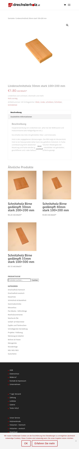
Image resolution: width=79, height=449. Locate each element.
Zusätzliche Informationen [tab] (21, 117)
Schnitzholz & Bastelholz (17, 300)
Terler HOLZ (14, 408)
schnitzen (49, 102)
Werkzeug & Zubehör (16, 336)
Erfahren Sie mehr (45, 443)
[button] (67, 25)
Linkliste (13, 401)
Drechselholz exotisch (16, 293)
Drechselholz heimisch (16, 290)
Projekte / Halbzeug (15, 332)
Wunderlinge (12, 347)
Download (13, 432)
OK (26, 443)
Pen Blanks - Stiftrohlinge (17, 311)
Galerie (12, 405)
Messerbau (12, 307)
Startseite (11, 18)
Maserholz (12, 297)
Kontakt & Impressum (18, 381)
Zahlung (13, 397)
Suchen (35, 280)
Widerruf (13, 377)
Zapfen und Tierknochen (17, 325)
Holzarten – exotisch (17, 428)
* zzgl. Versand (15, 394)
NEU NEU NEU (13, 350)
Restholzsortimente (15, 315)
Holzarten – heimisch (17, 425)
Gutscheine (12, 354)
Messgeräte (12, 343)
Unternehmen (15, 384)
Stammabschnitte (14, 304)
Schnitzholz (12, 105)
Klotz (37, 102)
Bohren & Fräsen (14, 339)
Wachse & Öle (13, 318)
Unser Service (15, 418)
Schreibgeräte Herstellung (17, 329)
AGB (11, 370)
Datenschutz (14, 374)
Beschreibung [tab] (15, 112)
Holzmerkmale (15, 421)
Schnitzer (58, 102)
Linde (42, 102)
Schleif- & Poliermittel (16, 322)
